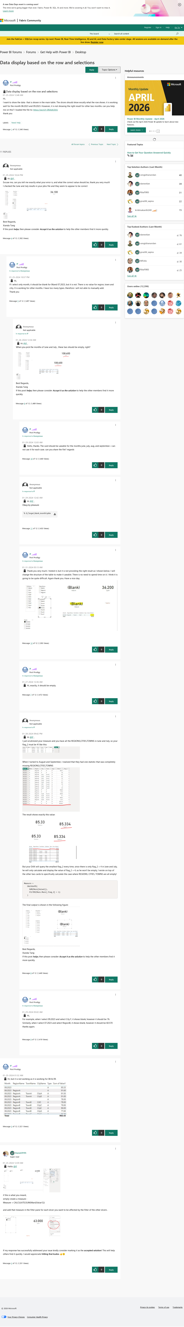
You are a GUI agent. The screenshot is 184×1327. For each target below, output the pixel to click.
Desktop (80, 52)
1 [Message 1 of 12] (11, 129)
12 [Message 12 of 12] (31, 643)
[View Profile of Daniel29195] (20, 1153)
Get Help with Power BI (55, 52)
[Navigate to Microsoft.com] (8, 20)
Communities (84, 20)
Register (147, 27)
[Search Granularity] (100, 33)
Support (120, 20)
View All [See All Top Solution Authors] (132, 216)
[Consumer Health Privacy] (37, 1317)
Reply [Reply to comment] (111, 245)
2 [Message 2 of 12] (11, 1264)
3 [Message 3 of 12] (11, 1127)
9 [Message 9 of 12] (30, 1040)
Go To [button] (177, 27)
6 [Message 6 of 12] (24, 403)
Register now (97, 42)
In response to (19, 271)
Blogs (97, 20)
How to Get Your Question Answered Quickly (149, 152)
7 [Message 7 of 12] (30, 694)
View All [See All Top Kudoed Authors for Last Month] (132, 276)
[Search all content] (146, 33)
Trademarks (178, 1308)
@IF (12, 178)
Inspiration (60, 20)
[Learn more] (136, 130)
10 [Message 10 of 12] (31, 458)
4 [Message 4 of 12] (11, 238)
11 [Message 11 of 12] (31, 528)
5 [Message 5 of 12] (18, 301)
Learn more (8, 10)
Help (168, 27)
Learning (108, 20)
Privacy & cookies (147, 1308)
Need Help (16, 123)
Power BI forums (11, 52)
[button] (91, 70)
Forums (47, 20)
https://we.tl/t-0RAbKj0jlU (45, 109)
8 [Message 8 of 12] (30, 974)
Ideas (72, 20)
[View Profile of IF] (11, 81)
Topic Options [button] (108, 69)
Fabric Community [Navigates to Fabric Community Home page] (30, 20)
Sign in (158, 27)
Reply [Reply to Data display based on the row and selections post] (111, 129)
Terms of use (163, 1308)
